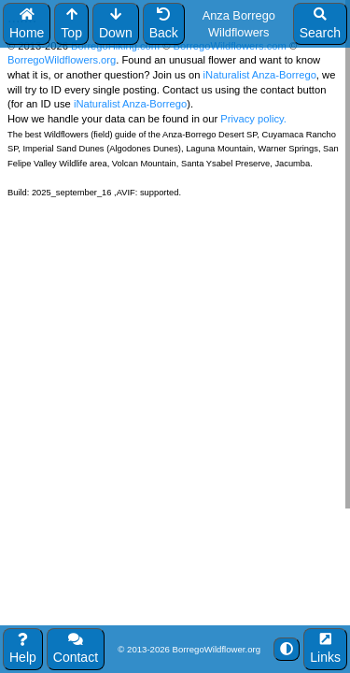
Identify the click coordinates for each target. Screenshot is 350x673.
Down (116, 23)
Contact (75, 649)
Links (325, 649)
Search (320, 23)
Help (22, 649)
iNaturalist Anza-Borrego (259, 74)
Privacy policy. (252, 118)
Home (26, 23)
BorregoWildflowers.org (61, 59)
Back (163, 23)
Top (71, 23)
